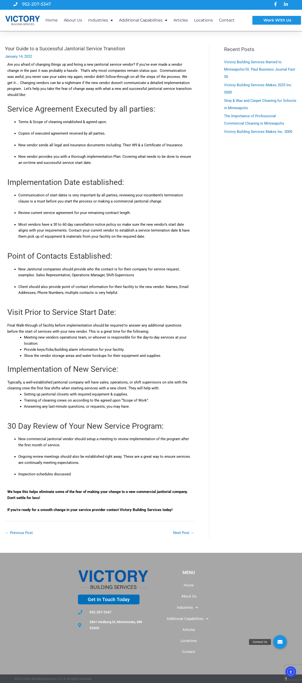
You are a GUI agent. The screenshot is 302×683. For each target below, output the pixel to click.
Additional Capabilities (143, 20)
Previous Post (19, 533)
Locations (203, 20)
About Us (73, 20)
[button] (188, 607)
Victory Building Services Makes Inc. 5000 (258, 131)
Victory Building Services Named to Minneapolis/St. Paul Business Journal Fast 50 (259, 69)
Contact (227, 20)
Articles (180, 20)
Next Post (183, 533)
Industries (100, 20)
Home (51, 20)
